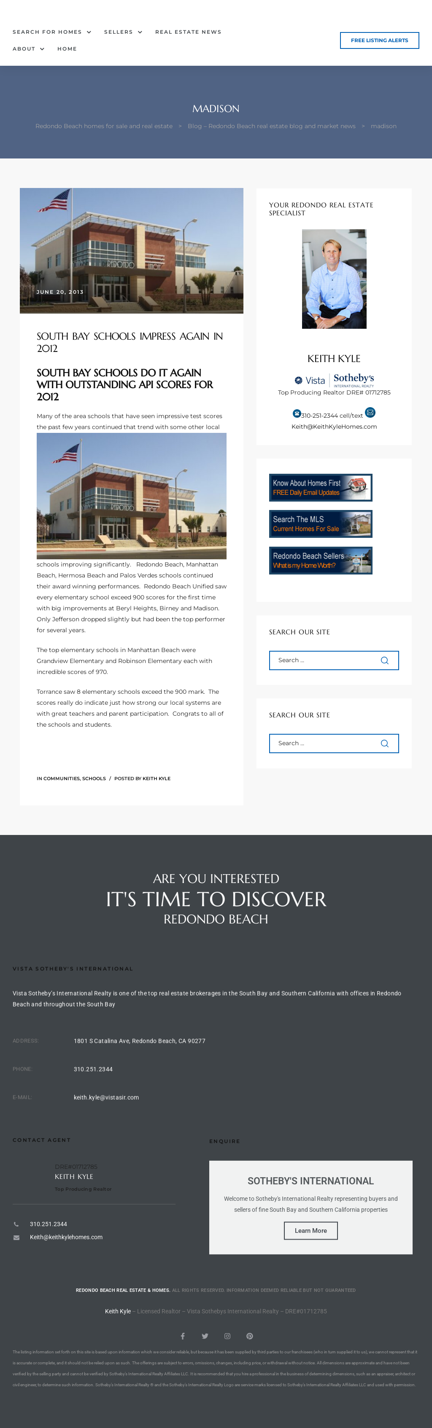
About (29, 49)
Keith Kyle (156, 778)
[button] (379, 40)
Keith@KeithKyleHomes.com (334, 426)
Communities (61, 778)
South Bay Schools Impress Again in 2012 (130, 342)
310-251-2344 (319, 415)
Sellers (123, 32)
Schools (94, 778)
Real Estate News (188, 32)
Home (67, 49)
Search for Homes (52, 32)
